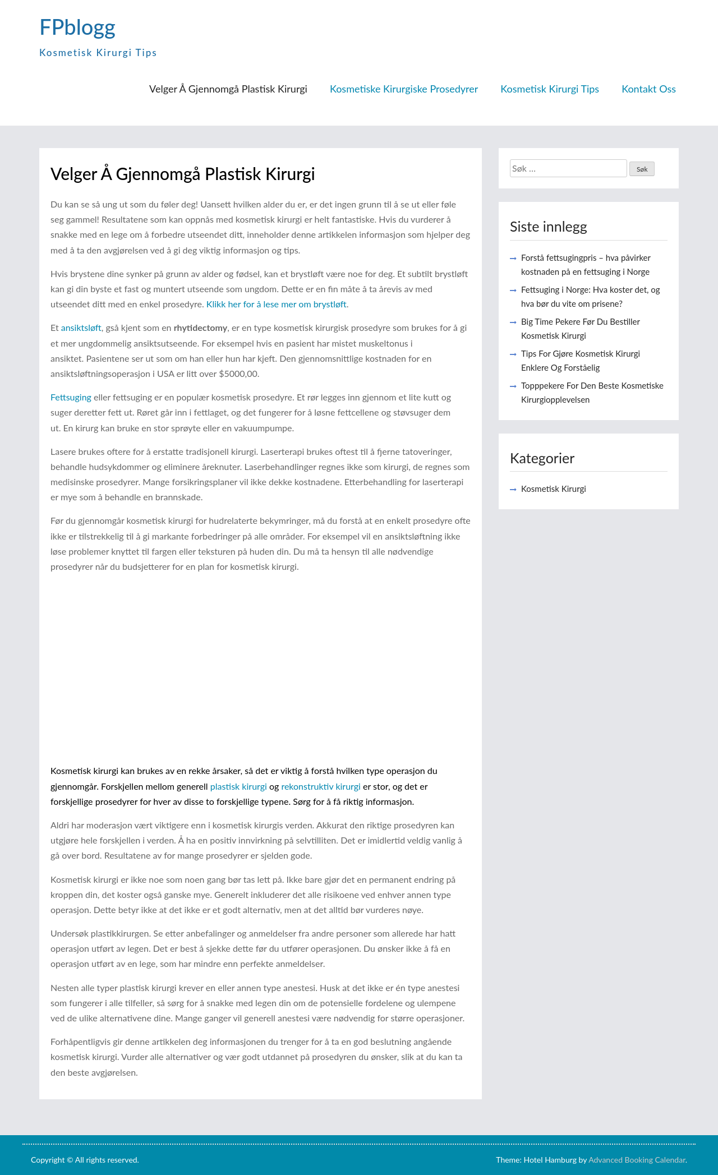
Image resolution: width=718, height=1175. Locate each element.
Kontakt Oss (649, 88)
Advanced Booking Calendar (636, 1159)
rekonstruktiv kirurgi (321, 786)
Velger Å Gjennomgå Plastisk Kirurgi (228, 88)
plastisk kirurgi (238, 786)
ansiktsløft (81, 327)
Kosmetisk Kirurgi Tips (549, 88)
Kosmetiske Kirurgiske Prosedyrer (404, 88)
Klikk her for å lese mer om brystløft (276, 303)
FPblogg (77, 26)
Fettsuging (70, 396)
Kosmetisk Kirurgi (553, 488)
